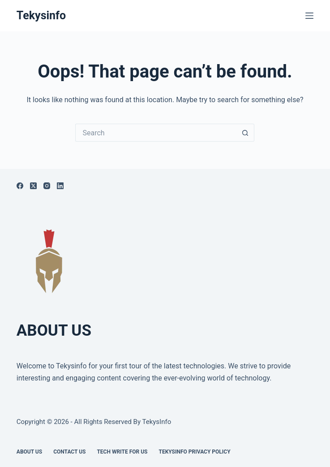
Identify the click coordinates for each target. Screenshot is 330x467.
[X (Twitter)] (33, 185)
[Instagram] (46, 185)
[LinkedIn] (60, 185)
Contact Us (69, 452)
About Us (29, 452)
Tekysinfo (41, 15)
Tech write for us (122, 452)
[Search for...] (155, 133)
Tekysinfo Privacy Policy (194, 452)
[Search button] (245, 133)
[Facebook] (20, 185)
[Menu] (309, 16)
